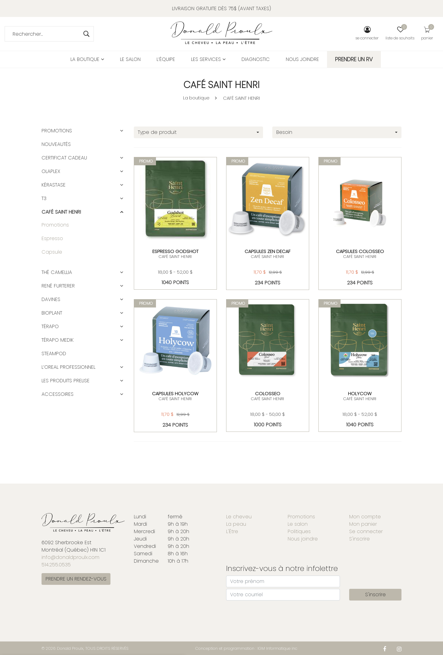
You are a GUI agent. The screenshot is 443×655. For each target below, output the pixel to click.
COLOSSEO (267, 393)
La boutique (87, 59)
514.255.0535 (56, 564)
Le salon (130, 59)
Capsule (52, 251)
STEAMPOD (54, 353)
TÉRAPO (50, 326)
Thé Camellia (57, 272)
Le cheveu (239, 516)
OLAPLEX (51, 171)
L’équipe (166, 59)
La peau (236, 524)
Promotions (57, 131)
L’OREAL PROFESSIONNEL (68, 367)
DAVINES (51, 299)
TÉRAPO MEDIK (58, 340)
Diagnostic (255, 59)
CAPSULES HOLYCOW (175, 393)
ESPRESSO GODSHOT (175, 251)
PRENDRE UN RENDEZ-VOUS (76, 578)
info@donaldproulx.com (70, 557)
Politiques (299, 531)
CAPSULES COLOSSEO (360, 251)
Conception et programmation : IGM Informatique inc (246, 648)
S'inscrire (359, 538)
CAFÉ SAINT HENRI (241, 98)
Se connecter (366, 531)
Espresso (52, 238)
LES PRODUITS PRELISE (66, 381)
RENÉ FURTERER (58, 286)
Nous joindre (302, 59)
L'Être (232, 531)
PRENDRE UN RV (354, 59)
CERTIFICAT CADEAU (64, 158)
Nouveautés (56, 144)
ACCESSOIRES (58, 394)
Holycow (360, 393)
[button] (121, 131)
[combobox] (198, 132)
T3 (44, 198)
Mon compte (365, 516)
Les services (208, 59)
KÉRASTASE (54, 185)
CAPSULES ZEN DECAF (267, 251)
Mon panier (363, 524)
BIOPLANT (52, 313)
